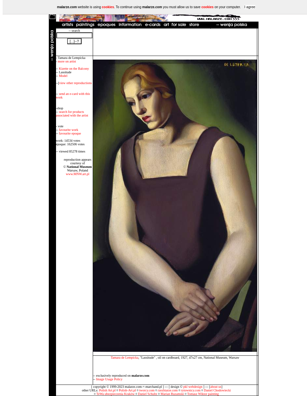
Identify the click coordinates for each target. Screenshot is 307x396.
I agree (249, 7)
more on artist (67, 61)
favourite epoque (70, 133)
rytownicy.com (191, 390)
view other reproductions (75, 83)
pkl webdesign (192, 386)
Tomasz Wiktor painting (203, 394)
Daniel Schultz (147, 394)
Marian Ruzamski (172, 394)
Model (63, 76)
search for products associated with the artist (72, 113)
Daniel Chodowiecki (217, 390)
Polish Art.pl (107, 390)
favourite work (68, 130)
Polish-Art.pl (127, 390)
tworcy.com (147, 390)
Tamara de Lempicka (124, 357)
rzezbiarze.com (168, 390)
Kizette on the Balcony (74, 68)
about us (215, 386)
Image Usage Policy (109, 379)
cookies (108, 7)
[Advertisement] (175, 42)
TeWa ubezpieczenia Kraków (115, 394)
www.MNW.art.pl (77, 174)
